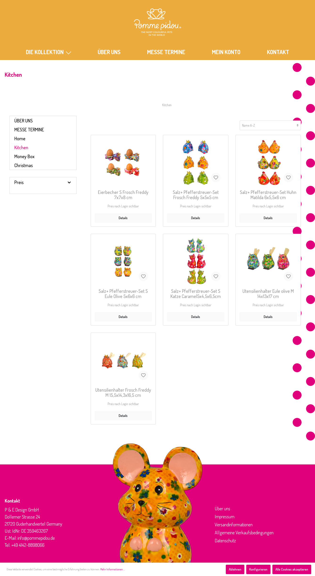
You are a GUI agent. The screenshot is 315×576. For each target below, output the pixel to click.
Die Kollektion (48, 52)
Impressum (224, 516)
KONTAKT (278, 52)
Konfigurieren (258, 569)
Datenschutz (225, 540)
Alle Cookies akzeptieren (291, 569)
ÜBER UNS (109, 52)
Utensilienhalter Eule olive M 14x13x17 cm (268, 293)
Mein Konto (226, 52)
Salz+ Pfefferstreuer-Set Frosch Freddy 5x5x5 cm (196, 194)
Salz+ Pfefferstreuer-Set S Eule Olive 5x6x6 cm (123, 293)
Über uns (222, 508)
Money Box (24, 156)
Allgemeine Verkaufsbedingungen (244, 532)
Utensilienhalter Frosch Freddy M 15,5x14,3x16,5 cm (123, 392)
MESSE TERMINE (166, 52)
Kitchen (21, 147)
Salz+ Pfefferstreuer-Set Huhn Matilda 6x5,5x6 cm (268, 194)
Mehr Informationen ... (112, 569)
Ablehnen (235, 569)
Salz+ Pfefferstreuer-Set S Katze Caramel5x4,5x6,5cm (195, 293)
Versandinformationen (234, 524)
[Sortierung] (270, 125)
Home (19, 138)
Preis (43, 182)
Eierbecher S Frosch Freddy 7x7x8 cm (123, 194)
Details (123, 218)
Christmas (23, 165)
